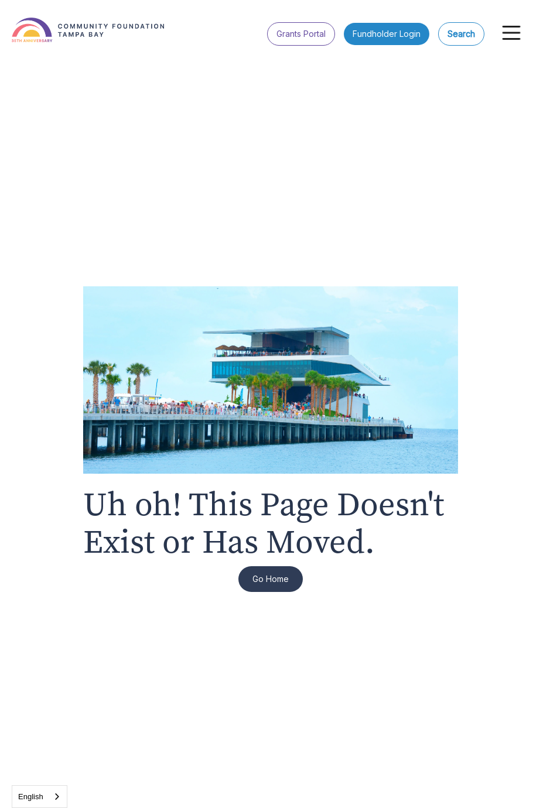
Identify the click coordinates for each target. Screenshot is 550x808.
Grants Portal (301, 34)
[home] (105, 24)
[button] (511, 33)
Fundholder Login (387, 34)
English (30, 796)
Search (461, 34)
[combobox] (39, 796)
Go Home (270, 579)
